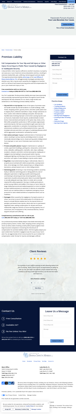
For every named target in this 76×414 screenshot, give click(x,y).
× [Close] (48, 403)
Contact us (5, 91)
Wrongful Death (59, 114)
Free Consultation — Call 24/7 (64, 4)
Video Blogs (54, 1)
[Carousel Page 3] (38, 282)
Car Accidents (58, 104)
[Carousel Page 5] (44, 282)
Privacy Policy (37, 361)
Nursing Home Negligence (62, 115)
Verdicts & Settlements (29, 1)
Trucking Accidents (59, 106)
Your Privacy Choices (9, 395)
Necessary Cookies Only (22, 409)
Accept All (8, 409)
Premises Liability (59, 110)
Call (3, 217)
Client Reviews (62, 1)
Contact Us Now (67, 24)
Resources (40, 1)
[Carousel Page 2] (34, 282)
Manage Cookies (31, 395)
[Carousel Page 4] (41, 282)
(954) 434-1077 (69, 8)
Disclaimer (29, 361)
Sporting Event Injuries (61, 123)
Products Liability (59, 112)
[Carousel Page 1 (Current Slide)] (31, 282)
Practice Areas (17, 1)
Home (3, 1)
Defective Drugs (59, 121)
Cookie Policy (22, 395)
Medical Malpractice (60, 108)
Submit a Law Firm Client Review (38, 293)
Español (47, 1)
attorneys (26, 77)
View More (38, 288)
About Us (9, 1)
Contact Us (71, 1)
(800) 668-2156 (69, 6)
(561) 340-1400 (50, 373)
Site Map (44, 361)
